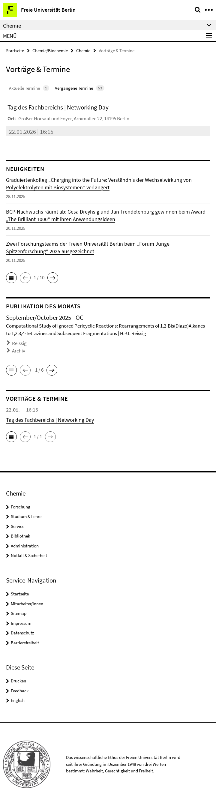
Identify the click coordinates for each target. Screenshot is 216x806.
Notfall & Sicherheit (29, 555)
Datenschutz (22, 633)
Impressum (21, 623)
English (18, 700)
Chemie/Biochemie (50, 50)
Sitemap (18, 613)
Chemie (83, 50)
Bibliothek (20, 536)
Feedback (19, 691)
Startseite (15, 50)
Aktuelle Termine (29, 88)
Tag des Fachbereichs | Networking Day (58, 107)
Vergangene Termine (79, 88)
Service (17, 526)
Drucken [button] (18, 681)
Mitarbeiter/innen (27, 604)
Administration (25, 546)
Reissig (19, 343)
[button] (11, 278)
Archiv (18, 350)
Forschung (20, 507)
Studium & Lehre (26, 516)
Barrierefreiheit (25, 643)
